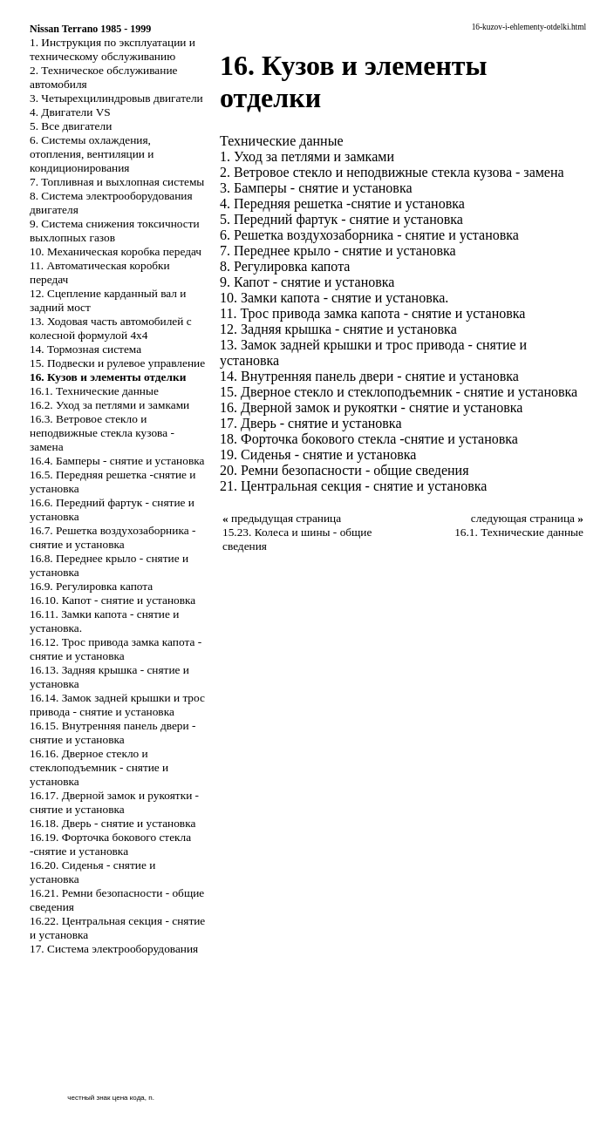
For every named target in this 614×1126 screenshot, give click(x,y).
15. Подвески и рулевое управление (117, 363)
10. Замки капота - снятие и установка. (334, 297)
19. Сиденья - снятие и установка (318, 454)
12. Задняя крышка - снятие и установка (338, 329)
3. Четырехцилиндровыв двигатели (116, 98)
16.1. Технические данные (94, 390)
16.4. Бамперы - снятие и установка (117, 460)
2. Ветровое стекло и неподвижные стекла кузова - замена (392, 172)
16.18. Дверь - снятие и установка (112, 823)
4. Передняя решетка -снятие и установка (342, 203)
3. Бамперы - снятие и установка (316, 187)
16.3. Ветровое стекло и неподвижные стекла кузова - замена (102, 432)
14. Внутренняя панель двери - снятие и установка (369, 376)
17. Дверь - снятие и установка (310, 423)
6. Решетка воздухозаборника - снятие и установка (369, 234)
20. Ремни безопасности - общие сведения (344, 470)
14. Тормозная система (85, 349)
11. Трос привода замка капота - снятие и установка (372, 313)
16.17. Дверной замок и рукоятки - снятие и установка (114, 802)
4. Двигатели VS (70, 112)
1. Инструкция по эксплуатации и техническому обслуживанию (112, 49)
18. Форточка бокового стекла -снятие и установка (369, 438)
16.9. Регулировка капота (91, 586)
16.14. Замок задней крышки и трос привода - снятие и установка (117, 704)
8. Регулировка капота (285, 266)
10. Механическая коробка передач (115, 251)
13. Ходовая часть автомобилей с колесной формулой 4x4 (111, 328)
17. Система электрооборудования (114, 948)
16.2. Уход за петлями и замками (109, 404)
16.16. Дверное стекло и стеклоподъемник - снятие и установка (99, 767)
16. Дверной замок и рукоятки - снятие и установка (371, 407)
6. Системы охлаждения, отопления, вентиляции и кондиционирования (92, 153)
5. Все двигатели (71, 125)
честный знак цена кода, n (109, 1098)
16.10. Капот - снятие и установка (112, 600)
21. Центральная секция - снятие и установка (353, 485)
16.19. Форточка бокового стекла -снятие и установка (110, 844)
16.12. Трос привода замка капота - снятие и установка (115, 648)
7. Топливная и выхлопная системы (117, 181)
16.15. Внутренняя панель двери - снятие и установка (112, 732)
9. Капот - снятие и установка (307, 282)
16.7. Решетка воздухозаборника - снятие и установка (112, 537)
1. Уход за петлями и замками (307, 156)
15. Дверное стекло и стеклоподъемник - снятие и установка (398, 391)
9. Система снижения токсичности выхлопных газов (115, 230)
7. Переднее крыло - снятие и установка (338, 250)
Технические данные (281, 140)
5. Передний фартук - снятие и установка (341, 219)
